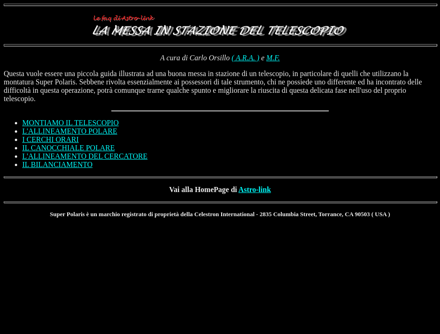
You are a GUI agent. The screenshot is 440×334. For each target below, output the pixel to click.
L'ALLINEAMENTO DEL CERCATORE (84, 156)
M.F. (273, 58)
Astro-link (254, 189)
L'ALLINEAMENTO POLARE (69, 131)
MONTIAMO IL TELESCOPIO (70, 123)
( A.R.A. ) (246, 58)
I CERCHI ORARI (50, 139)
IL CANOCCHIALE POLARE (68, 148)
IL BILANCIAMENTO (57, 164)
